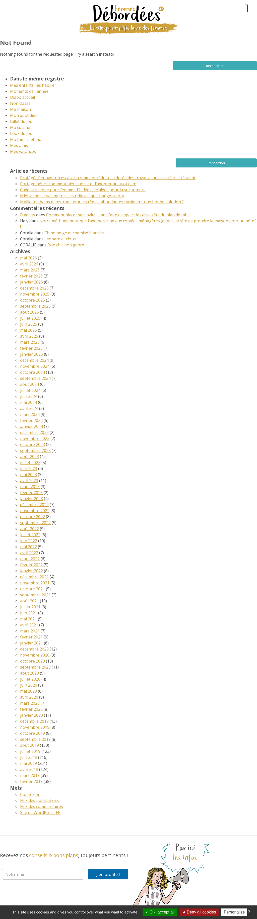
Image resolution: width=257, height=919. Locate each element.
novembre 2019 (34, 727)
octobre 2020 (32, 661)
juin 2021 (28, 613)
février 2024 (31, 420)
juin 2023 (28, 468)
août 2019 (29, 745)
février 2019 (31, 781)
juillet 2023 (30, 462)
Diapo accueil (22, 97)
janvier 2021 (31, 643)
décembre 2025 (34, 288)
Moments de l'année (29, 91)
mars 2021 (30, 631)
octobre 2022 (32, 516)
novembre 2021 (34, 583)
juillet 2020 (30, 679)
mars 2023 (30, 486)
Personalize (234, 912)
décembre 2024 (34, 360)
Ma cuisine (20, 127)
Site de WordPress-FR (40, 812)
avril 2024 (29, 408)
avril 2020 (29, 697)
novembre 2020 (34, 655)
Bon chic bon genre (65, 245)
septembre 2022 (35, 522)
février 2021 (31, 637)
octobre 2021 (32, 589)
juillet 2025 (30, 318)
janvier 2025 (31, 354)
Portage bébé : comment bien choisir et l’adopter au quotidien (78, 184)
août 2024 (29, 384)
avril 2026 (29, 264)
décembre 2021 (34, 577)
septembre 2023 (35, 450)
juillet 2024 (30, 390)
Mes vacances (23, 151)
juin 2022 (28, 540)
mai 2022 (28, 546)
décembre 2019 (34, 721)
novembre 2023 (34, 438)
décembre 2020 (34, 649)
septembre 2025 (35, 306)
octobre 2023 (32, 444)
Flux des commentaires (41, 806)
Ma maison (20, 109)
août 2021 (29, 601)
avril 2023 (29, 480)
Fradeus (27, 215)
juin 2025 (28, 324)
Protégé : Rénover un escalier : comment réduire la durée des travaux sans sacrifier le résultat (108, 177)
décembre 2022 (34, 504)
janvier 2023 (31, 498)
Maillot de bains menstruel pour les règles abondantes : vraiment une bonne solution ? (102, 202)
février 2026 (31, 276)
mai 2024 (28, 402)
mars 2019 (30, 775)
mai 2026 (28, 258)
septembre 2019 (35, 739)
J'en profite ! (108, 874)
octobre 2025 (32, 300)
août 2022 (29, 528)
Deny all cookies (199, 912)
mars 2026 (30, 270)
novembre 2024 (34, 366)
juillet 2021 (30, 607)
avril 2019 (29, 769)
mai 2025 (28, 330)
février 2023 (31, 492)
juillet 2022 (30, 534)
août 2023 (29, 456)
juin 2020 (28, 685)
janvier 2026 (31, 282)
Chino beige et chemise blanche (74, 233)
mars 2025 (30, 342)
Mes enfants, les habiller (33, 85)
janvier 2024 (31, 426)
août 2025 (29, 312)
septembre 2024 (35, 378)
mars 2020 (30, 703)
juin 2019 (28, 757)
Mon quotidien (24, 115)
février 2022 (31, 565)
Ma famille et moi (26, 139)
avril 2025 (29, 336)
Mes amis (19, 145)
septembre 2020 (35, 667)
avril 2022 (29, 553)
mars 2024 (30, 414)
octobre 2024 (32, 372)
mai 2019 (28, 763)
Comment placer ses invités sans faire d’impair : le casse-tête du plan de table (118, 215)
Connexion (30, 794)
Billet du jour (22, 121)
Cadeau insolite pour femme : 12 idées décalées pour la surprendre (83, 190)
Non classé (20, 103)
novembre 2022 (34, 510)
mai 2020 (28, 691)
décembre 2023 (34, 432)
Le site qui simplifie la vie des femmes (128, 28)
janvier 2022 (31, 571)
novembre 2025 (34, 294)
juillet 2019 (30, 751)
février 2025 (31, 348)
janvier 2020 (31, 715)
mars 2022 (30, 559)
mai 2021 (28, 619)
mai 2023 (28, 474)
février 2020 (31, 709)
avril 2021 (29, 625)
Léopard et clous (60, 239)
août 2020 (29, 673)
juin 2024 (28, 396)
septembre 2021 (35, 595)
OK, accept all (159, 912)
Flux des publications (39, 800)
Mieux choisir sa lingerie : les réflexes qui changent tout (72, 196)
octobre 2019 (32, 733)
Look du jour (22, 133)
